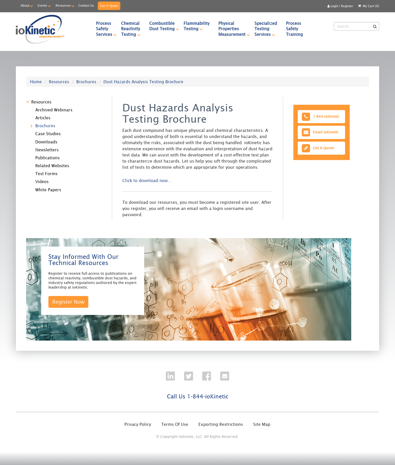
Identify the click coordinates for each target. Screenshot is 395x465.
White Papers (48, 189)
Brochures (86, 81)
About (24, 5)
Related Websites (52, 165)
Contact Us (86, 5)
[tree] (65, 145)
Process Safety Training (294, 29)
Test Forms (46, 173)
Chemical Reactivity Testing (133, 29)
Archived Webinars (53, 110)
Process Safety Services (106, 29)
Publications (47, 157)
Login (332, 6)
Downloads (46, 142)
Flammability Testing (199, 26)
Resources (63, 5)
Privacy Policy (137, 424)
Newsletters (47, 149)
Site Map (261, 424)
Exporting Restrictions (220, 424)
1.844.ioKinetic (320, 116)
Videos (42, 181)
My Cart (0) (371, 6)
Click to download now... (147, 180)
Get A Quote (109, 6)
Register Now (68, 302)
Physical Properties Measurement (234, 29)
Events (42, 5)
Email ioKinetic (319, 132)
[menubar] (210, 29)
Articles (42, 117)
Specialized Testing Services (268, 29)
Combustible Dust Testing (164, 26)
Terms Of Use (174, 424)
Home (36, 81)
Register (347, 6)
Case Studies (48, 133)
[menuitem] (104, 29)
